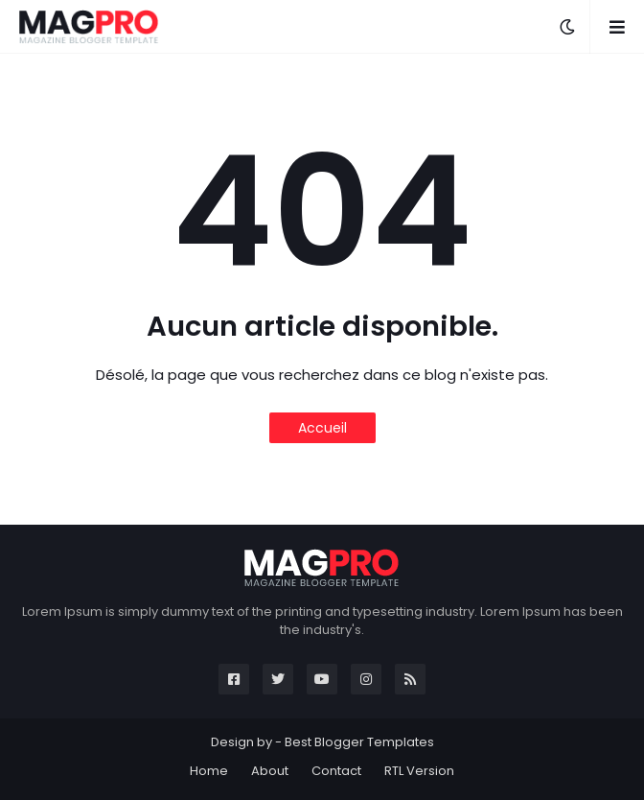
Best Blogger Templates (359, 742)
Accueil (322, 427)
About (269, 771)
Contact (336, 771)
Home (209, 771)
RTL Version (419, 771)
